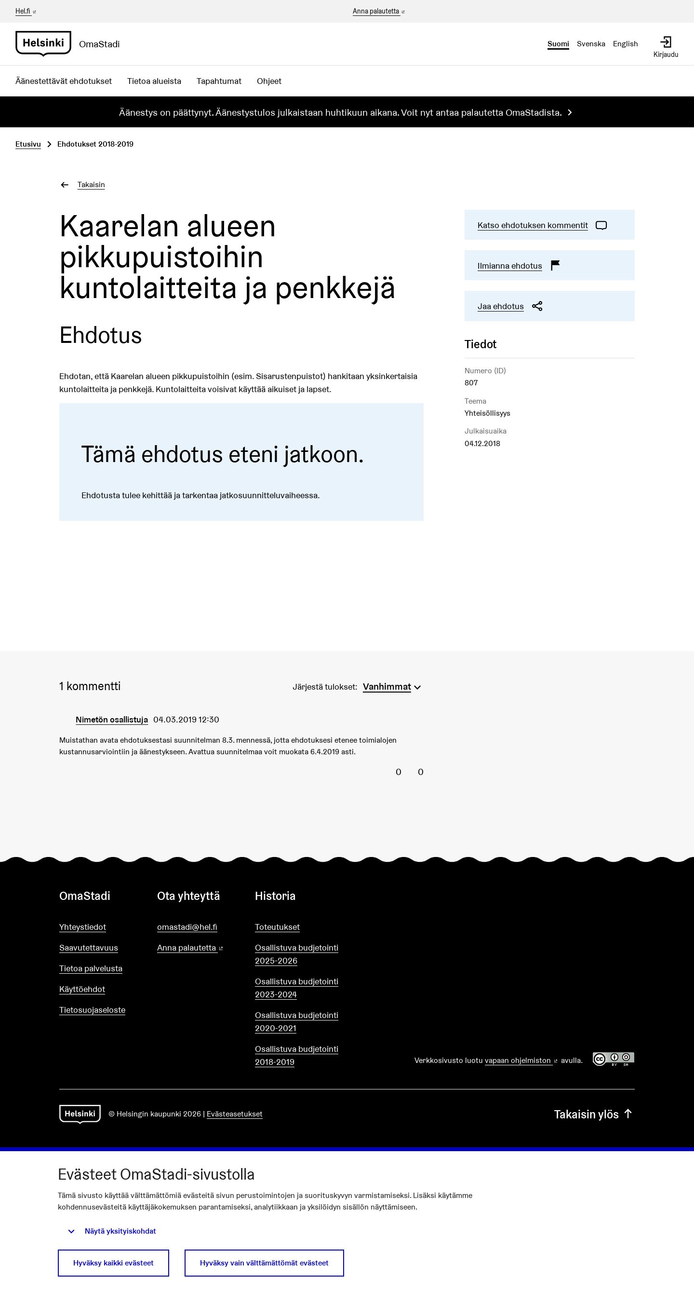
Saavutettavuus (88, 947)
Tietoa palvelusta (90, 968)
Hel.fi (26, 11)
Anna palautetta (379, 11)
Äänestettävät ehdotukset (63, 80)
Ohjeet (269, 80)
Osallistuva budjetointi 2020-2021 (296, 1021)
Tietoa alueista (154, 80)
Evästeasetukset (235, 1114)
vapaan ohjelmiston (522, 1060)
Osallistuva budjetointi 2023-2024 (296, 988)
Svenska (591, 44)
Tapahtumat (219, 80)
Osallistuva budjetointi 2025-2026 (296, 954)
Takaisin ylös (594, 1114)
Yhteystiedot (82, 926)
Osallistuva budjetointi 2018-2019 (296, 1055)
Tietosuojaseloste (92, 1009)
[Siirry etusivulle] (71, 43)
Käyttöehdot (82, 988)
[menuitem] (393, 685)
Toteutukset (277, 926)
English (625, 44)
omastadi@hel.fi (187, 926)
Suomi (558, 44)
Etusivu (28, 144)
